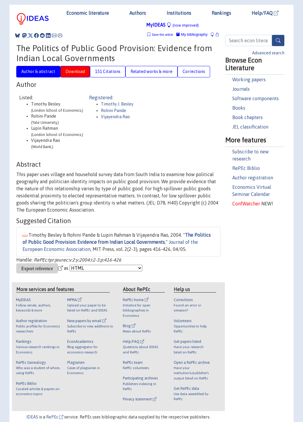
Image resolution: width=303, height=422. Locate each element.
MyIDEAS (172, 24)
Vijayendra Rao (115, 116)
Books (238, 108)
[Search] (278, 40)
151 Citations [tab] (107, 71)
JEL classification (250, 126)
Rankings (221, 13)
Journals (241, 89)
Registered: (101, 97)
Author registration (252, 177)
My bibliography (191, 34)
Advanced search (268, 53)
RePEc (54, 417)
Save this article (162, 34)
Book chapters (247, 117)
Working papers (249, 79)
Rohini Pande (113, 110)
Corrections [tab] (194, 71)
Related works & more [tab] (151, 71)
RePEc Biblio (246, 168)
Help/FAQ (265, 13)
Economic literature (87, 13)
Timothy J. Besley (117, 104)
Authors (137, 13)
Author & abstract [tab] (38, 71)
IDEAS (32, 417)
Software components (255, 98)
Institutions (179, 13)
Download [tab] (75, 71)
